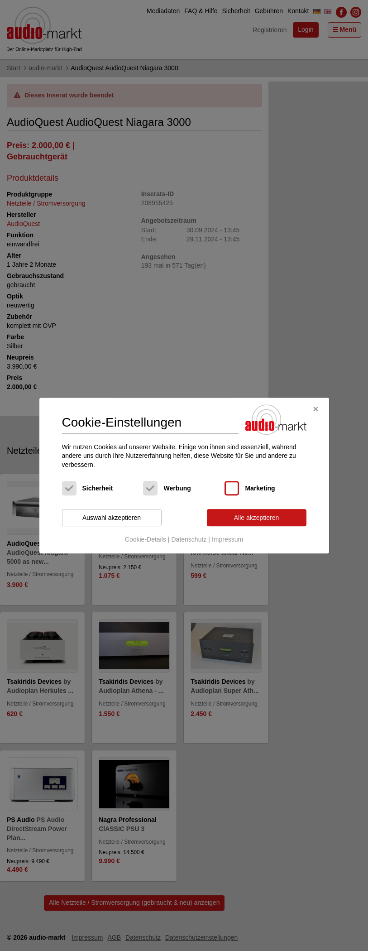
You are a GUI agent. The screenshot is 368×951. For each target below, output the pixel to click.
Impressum (227, 539)
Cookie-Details (145, 539)
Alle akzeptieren (256, 517)
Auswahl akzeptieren (111, 517)
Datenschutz (188, 539)
